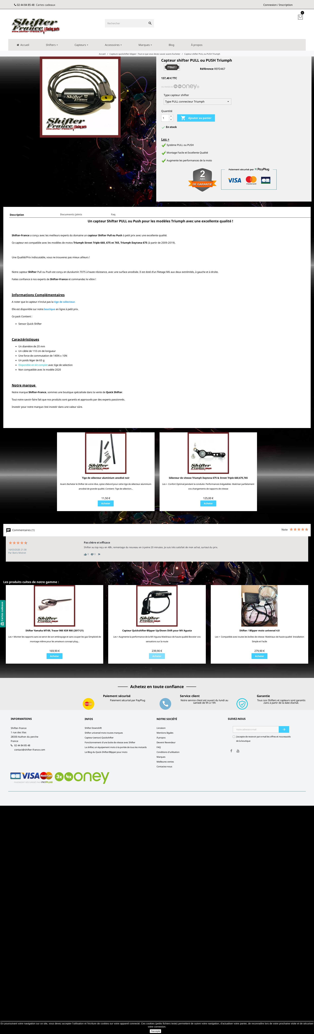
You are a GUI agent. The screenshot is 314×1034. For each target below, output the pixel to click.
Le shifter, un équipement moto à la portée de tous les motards (116, 747)
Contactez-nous (164, 766)
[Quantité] (165, 118)
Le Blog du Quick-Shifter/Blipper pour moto (106, 752)
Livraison (161, 727)
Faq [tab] (113, 214)
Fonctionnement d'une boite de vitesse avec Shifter (110, 742)
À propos (161, 737)
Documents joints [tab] (71, 214)
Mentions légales (165, 732)
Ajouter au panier (196, 118)
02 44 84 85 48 (25, 5)
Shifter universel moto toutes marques (104, 732)
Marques (161, 756)
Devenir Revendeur (166, 742)
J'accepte (155, 1031)
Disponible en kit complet (33, 365)
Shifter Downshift (93, 727)
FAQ (159, 747)
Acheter (105, 503)
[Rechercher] (125, 23)
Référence (207, 69)
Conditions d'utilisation (168, 752)
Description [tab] (17, 214)
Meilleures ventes (165, 761)
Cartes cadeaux (45, 5)
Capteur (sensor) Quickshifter (99, 737)
